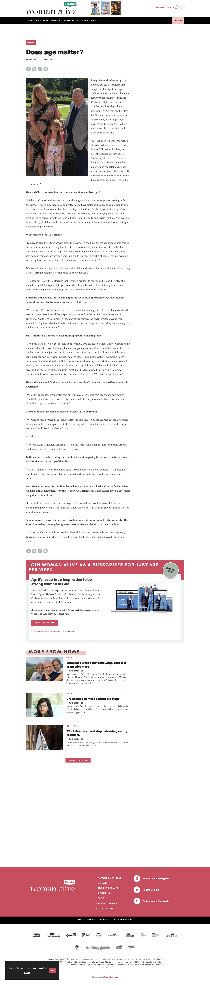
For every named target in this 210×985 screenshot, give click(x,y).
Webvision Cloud (111, 977)
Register (160, 7)
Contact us (105, 908)
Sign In (170, 7)
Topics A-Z (92, 920)
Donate (103, 883)
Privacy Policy (107, 903)
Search (183, 7)
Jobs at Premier (108, 888)
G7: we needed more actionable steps (92, 698)
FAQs (101, 898)
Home (31, 42)
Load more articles (78, 760)
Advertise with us (110, 878)
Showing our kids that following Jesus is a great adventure (96, 664)
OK (52, 970)
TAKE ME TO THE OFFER (44, 623)
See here (35, 631)
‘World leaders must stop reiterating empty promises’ (96, 733)
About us (104, 893)
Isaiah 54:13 (67, 365)
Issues (81, 920)
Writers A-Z (105, 920)
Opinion (72, 658)
